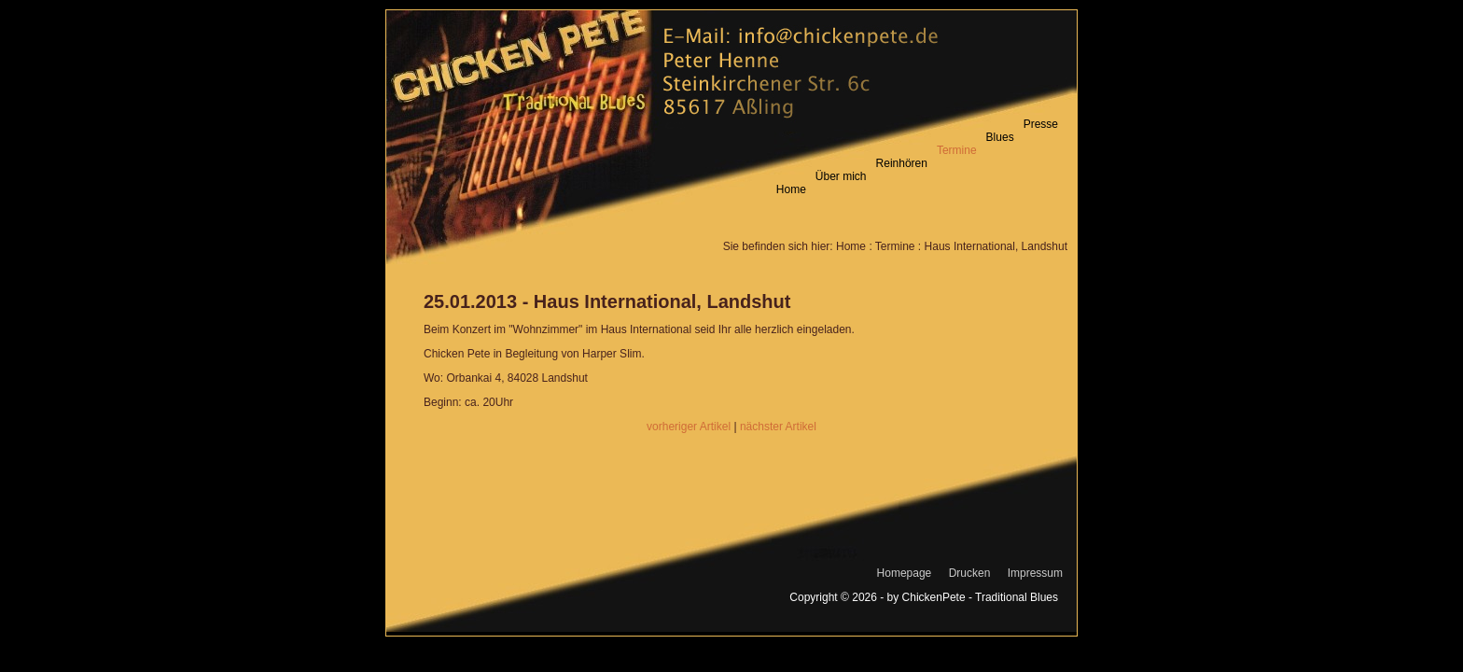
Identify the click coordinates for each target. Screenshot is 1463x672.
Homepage (904, 573)
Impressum (1035, 573)
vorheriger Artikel (689, 426)
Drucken (970, 573)
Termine (895, 246)
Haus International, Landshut (996, 246)
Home (851, 246)
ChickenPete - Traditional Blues (980, 597)
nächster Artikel (778, 426)
